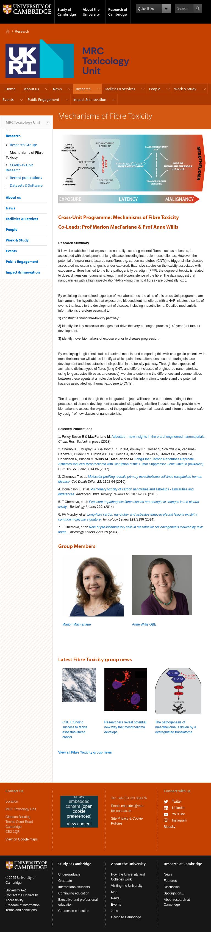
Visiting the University (127, 886)
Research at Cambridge (117, 12)
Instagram (179, 820)
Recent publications (26, 177)
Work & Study (185, 88)
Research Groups (24, 144)
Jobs (114, 911)
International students (74, 887)
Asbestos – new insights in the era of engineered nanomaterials (158, 437)
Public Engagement (43, 99)
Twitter (177, 801)
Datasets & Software (26, 185)
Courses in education (73, 911)
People (154, 88)
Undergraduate (69, 874)
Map (114, 892)
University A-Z (15, 890)
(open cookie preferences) (80, 811)
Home (7, 31)
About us (31, 88)
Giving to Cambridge (126, 917)
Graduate (65, 881)
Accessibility (14, 900)
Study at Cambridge (66, 12)
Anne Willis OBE (144, 624)
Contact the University (21, 895)
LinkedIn (178, 808)
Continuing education (73, 893)
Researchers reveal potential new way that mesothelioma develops (125, 727)
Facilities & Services (120, 88)
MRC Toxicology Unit (23, 124)
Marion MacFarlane (76, 624)
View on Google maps (21, 839)
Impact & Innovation (89, 99)
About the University (91, 12)
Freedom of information (22, 905)
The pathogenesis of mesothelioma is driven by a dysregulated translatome (175, 727)
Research (22, 31)
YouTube (178, 814)
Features (170, 881)
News (57, 88)
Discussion (172, 887)
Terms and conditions (21, 910)
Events (8, 99)
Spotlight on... (174, 893)
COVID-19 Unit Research (19, 167)
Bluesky (169, 827)
